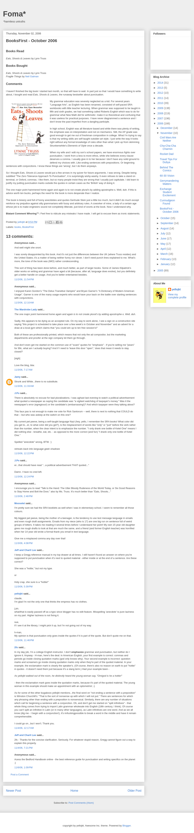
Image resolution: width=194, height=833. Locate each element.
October (165, 218)
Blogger (126, 825)
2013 (160, 87)
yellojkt (18, 593)
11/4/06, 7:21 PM (23, 747)
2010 (160, 103)
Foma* (14, 14)
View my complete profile (177, 296)
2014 (160, 82)
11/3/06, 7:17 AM (23, 369)
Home (74, 790)
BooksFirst (28, 227)
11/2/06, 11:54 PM (24, 279)
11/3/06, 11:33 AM (24, 386)
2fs (16, 647)
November (166, 133)
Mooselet (19, 503)
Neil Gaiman (32, 76)
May (163, 243)
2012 (160, 92)
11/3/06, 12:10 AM (24, 302)
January (165, 264)
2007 (160, 118)
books (18, 227)
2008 (160, 113)
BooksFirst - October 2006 (169, 210)
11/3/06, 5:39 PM (23, 586)
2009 (160, 108)
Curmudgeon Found (167, 202)
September (167, 223)
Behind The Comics (166, 169)
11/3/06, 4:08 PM (23, 543)
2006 (160, 123)
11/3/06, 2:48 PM (23, 496)
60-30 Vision (167, 175)
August (164, 228)
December (166, 127)
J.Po (16, 393)
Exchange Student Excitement (168, 192)
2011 (160, 98)
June (163, 238)
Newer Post (13, 790)
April (163, 248)
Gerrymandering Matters (169, 182)
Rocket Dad (166, 153)
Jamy (17, 376)
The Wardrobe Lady (25, 309)
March (164, 253)
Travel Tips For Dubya (168, 161)
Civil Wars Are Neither (168, 139)
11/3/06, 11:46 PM (24, 640)
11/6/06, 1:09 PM (23, 767)
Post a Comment (20, 774)
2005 (160, 270)
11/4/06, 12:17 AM (24, 728)
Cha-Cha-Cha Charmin (168, 147)
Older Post (134, 790)
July (163, 233)
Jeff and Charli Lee (25, 550)
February (166, 259)
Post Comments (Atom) (81, 802)
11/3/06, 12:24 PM (24, 476)
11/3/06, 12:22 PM (24, 453)
